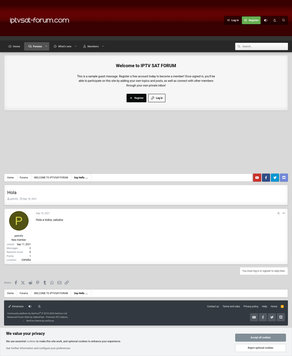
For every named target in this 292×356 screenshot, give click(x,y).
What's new (64, 46)
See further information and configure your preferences (38, 348)
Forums (37, 46)
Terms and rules (231, 306)
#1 (283, 213)
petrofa (14, 198)
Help (264, 306)
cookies (31, 341)
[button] (46, 46)
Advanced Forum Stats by (37, 317)
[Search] (283, 20)
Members (93, 46)
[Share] (278, 213)
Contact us (213, 306)
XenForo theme (34, 320)
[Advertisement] (146, 143)
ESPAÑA (26, 260)
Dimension (16, 306)
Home (16, 46)
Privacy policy (251, 306)
